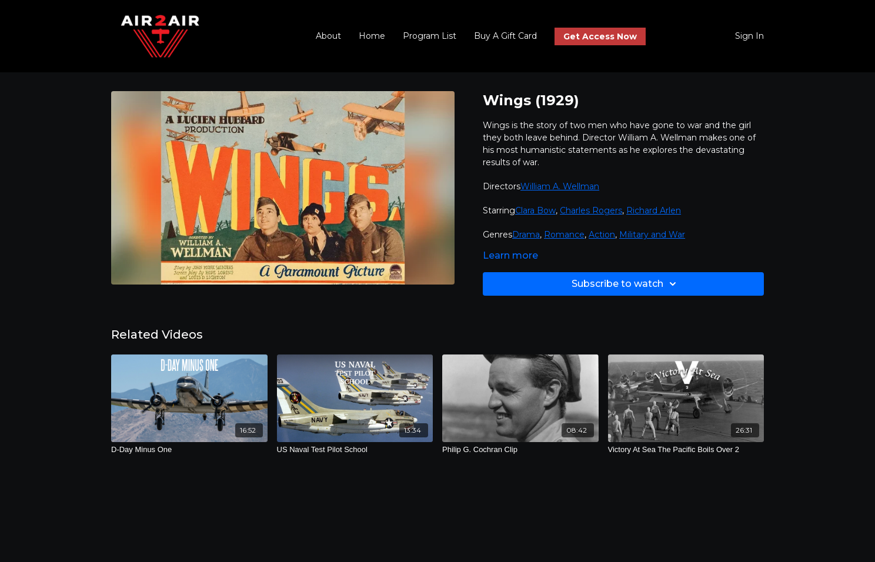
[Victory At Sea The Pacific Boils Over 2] (686, 450)
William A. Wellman (559, 186)
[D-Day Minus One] (189, 450)
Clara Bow (535, 210)
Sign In (749, 36)
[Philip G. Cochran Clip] (520, 450)
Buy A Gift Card (505, 36)
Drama (526, 234)
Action (602, 234)
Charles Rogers (591, 210)
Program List (429, 36)
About (328, 36)
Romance (564, 234)
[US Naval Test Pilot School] (355, 450)
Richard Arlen (653, 210)
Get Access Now (600, 36)
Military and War (652, 234)
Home (372, 36)
